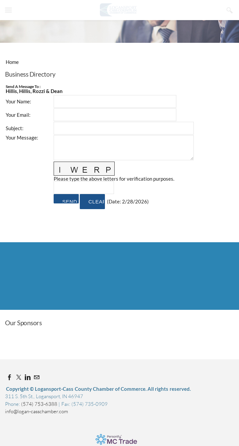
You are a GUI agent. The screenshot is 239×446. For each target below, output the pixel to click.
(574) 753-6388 (39, 404)
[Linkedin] (28, 377)
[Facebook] (9, 377)
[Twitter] (18, 377)
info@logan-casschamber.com (36, 411)
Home (12, 62)
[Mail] (37, 377)
